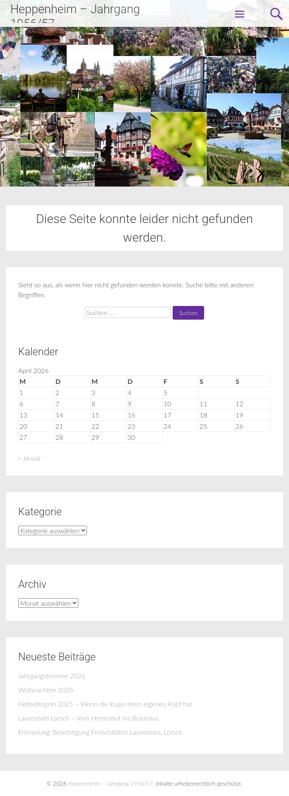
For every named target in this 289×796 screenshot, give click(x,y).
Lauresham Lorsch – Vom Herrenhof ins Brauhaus (88, 718)
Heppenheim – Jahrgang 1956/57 (110, 783)
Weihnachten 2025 (45, 690)
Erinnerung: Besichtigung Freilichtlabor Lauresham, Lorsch (100, 732)
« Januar (29, 458)
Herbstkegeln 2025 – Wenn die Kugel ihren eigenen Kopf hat (105, 704)
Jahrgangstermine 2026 (51, 676)
